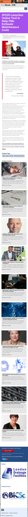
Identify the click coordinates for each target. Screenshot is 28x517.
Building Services (13, 35)
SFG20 (5, 65)
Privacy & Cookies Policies (7, 515)
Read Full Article (7, 185)
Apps (7, 156)
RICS (12, 110)
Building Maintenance (19, 156)
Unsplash (22, 144)
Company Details (4, 513)
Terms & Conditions (13, 513)
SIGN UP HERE (7, 451)
